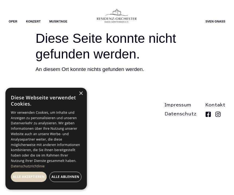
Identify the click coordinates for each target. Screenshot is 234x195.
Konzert (33, 21)
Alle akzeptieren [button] (29, 176)
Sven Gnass (215, 21)
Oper (13, 21)
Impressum (178, 105)
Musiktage (58, 21)
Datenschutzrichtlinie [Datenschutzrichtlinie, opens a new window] (28, 166)
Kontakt (215, 105)
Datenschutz (181, 114)
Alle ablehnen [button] (65, 176)
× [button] (81, 94)
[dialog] (46, 139)
